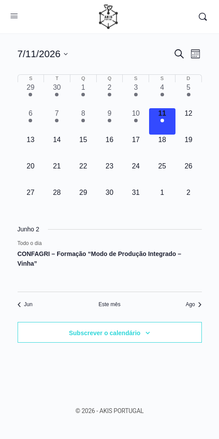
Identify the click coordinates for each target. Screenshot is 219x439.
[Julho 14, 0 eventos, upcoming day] (57, 148)
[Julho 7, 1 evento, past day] (57, 121)
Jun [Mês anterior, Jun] (25, 304)
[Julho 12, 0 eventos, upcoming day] (188, 121)
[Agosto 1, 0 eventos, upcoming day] (162, 200)
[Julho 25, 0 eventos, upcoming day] (162, 174)
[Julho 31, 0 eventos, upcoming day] (136, 200)
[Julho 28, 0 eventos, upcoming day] (57, 200)
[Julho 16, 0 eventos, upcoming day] (109, 148)
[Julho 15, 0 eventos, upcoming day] (83, 148)
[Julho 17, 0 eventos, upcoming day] (136, 148)
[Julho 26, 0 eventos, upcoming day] (188, 174)
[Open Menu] (14, 15)
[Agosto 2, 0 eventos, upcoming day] (188, 200)
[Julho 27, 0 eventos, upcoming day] (31, 200)
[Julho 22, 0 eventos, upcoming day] (83, 174)
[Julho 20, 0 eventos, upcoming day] (31, 174)
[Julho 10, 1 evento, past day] (136, 121)
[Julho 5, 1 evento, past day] (188, 95)
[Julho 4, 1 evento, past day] (162, 95)
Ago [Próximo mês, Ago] (193, 304)
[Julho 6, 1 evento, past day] (31, 121)
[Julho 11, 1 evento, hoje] (162, 121)
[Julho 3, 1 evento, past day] (136, 95)
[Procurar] (202, 16)
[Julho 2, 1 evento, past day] (109, 95)
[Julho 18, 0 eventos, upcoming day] (162, 148)
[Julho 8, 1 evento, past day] (83, 121)
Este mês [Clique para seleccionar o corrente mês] (109, 304)
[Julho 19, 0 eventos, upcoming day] (188, 148)
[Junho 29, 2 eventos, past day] (31, 95)
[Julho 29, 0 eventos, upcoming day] (83, 200)
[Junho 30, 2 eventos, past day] (57, 95)
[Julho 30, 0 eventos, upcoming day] (109, 200)
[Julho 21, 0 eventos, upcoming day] (57, 174)
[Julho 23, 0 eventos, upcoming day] (109, 174)
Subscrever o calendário (105, 333)
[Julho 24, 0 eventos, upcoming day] (136, 174)
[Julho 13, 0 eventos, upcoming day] (31, 148)
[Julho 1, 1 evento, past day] (83, 95)
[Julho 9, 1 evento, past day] (109, 121)
